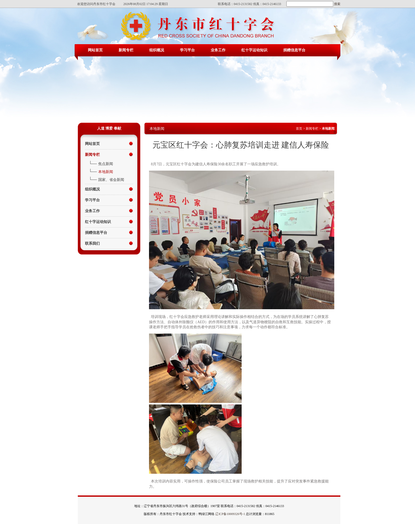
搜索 (336, 4)
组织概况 (156, 50)
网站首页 (95, 50)
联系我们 (92, 243)
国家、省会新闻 (111, 180)
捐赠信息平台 (294, 50)
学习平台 (187, 50)
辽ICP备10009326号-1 (230, 514)
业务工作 (218, 50)
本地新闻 (105, 172)
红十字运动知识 (254, 50)
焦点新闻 (105, 164)
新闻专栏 (126, 50)
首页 (299, 128)
